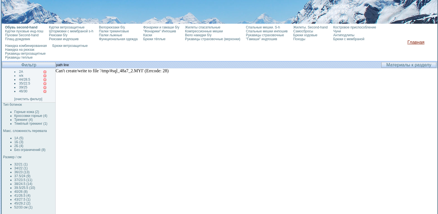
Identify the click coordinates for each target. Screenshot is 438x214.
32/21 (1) (21, 164)
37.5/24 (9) (22, 176)
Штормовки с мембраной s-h (71, 31)
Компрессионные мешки (204, 31)
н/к (21, 76)
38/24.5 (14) (23, 184)
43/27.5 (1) (22, 199)
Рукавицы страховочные (265, 35)
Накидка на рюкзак (19, 50)
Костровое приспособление (354, 27)
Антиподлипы (343, 35)
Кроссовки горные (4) (30, 116)
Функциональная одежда (118, 39)
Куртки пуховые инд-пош (24, 31)
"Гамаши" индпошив (261, 39)
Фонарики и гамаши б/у (161, 27)
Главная (416, 42)
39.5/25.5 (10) (24, 188)
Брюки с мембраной (348, 39)
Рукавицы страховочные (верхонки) (212, 39)
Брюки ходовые (305, 35)
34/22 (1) (21, 168)
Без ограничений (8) (30, 150)
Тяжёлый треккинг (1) (30, 124)
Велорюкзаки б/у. (112, 27)
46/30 (23, 91)
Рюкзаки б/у (58, 35)
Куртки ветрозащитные (66, 27)
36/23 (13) (22, 172)
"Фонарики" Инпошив (159, 31)
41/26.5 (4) (22, 196)
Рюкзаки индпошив (63, 39)
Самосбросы (303, 31)
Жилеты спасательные (202, 27)
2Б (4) (18, 146)
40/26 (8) (21, 192)
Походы (299, 39)
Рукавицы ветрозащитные (25, 54)
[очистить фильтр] (28, 99)
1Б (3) (18, 142)
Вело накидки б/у (198, 35)
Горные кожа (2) (26, 112)
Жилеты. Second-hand (310, 27)
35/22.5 (24, 83)
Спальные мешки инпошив (266, 31)
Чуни (337, 31)
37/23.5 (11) (23, 180)
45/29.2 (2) (22, 203)
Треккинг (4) (23, 120)
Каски (147, 35)
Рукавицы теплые (19, 57)
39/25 (23, 87)
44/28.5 (24, 79)
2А (21, 72)
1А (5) (18, 138)
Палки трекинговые (114, 31)
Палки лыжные (110, 35)
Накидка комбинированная (26, 46)
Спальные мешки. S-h (263, 27)
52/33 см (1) (23, 207)
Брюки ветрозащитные (70, 46)
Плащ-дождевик (17, 39)
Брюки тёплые (154, 39)
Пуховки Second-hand (22, 35)
